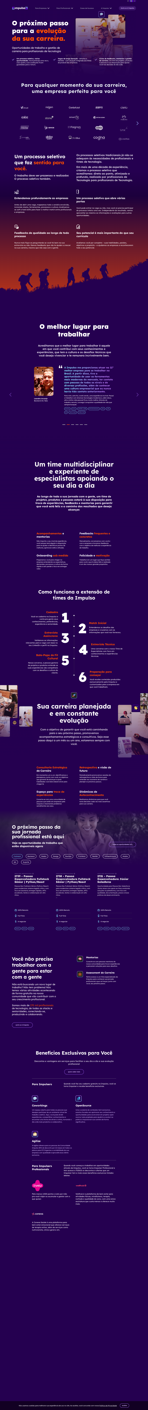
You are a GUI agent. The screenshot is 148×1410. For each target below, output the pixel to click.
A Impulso (106, 8)
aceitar (124, 1405)
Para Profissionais (64, 8)
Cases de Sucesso (87, 8)
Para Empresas (42, 8)
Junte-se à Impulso (127, 8)
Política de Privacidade (108, 1406)
